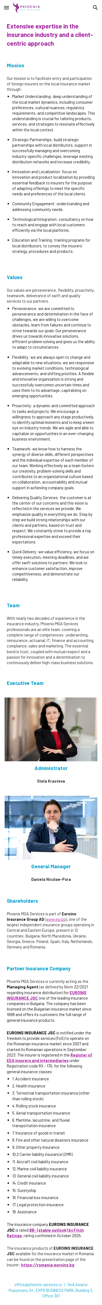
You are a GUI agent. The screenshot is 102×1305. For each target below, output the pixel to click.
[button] (6, 7)
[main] (51, 35)
